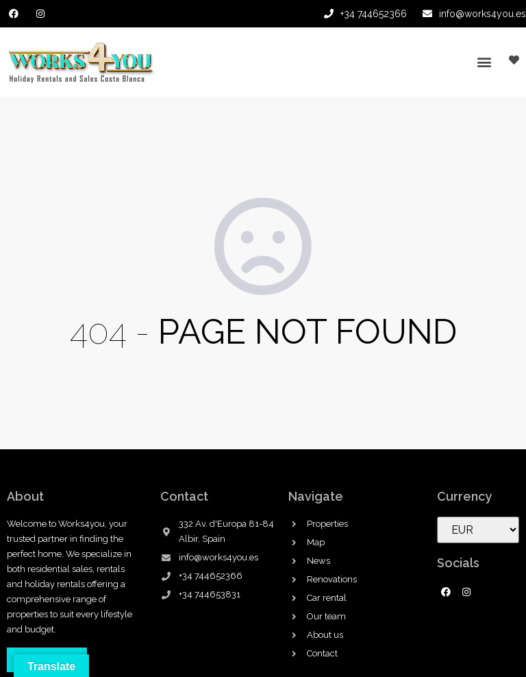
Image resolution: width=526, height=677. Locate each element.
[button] (484, 62)
